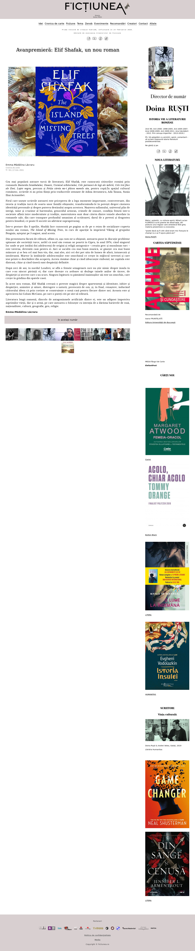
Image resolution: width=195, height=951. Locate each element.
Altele (153, 23)
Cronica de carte (54, 23)
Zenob (89, 23)
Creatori (132, 23)
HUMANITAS (150, 694)
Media (97, 940)
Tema (80, 23)
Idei (41, 23)
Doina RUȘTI (150, 237)
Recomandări (117, 23)
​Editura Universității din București (160, 322)
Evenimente (101, 23)
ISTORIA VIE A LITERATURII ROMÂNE (167, 121)
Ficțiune (70, 23)
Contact (143, 23)
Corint (148, 460)
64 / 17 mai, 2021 (16, 170)
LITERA (148, 615)
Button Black (151, 535)
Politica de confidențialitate (97, 935)
